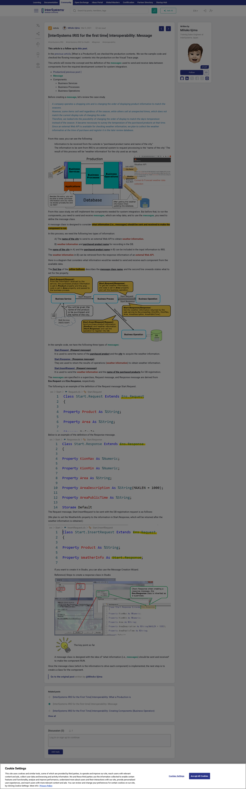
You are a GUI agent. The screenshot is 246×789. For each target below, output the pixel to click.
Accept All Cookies (199, 776)
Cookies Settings (176, 776)
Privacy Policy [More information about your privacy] (46, 786)
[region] (123, 776)
